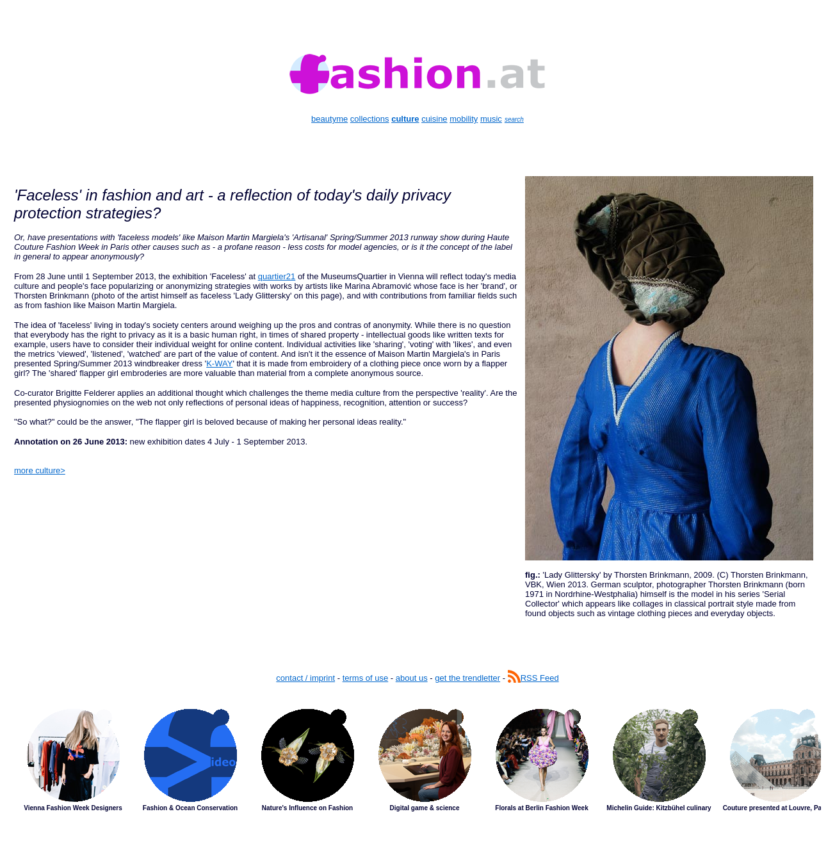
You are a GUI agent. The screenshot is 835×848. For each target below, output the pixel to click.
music (491, 119)
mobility (464, 119)
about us (412, 678)
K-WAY (219, 363)
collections (369, 119)
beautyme (329, 119)
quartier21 (277, 276)
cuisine (434, 119)
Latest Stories (417, 770)
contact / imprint (305, 678)
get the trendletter (467, 678)
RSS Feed (533, 678)
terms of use (366, 678)
